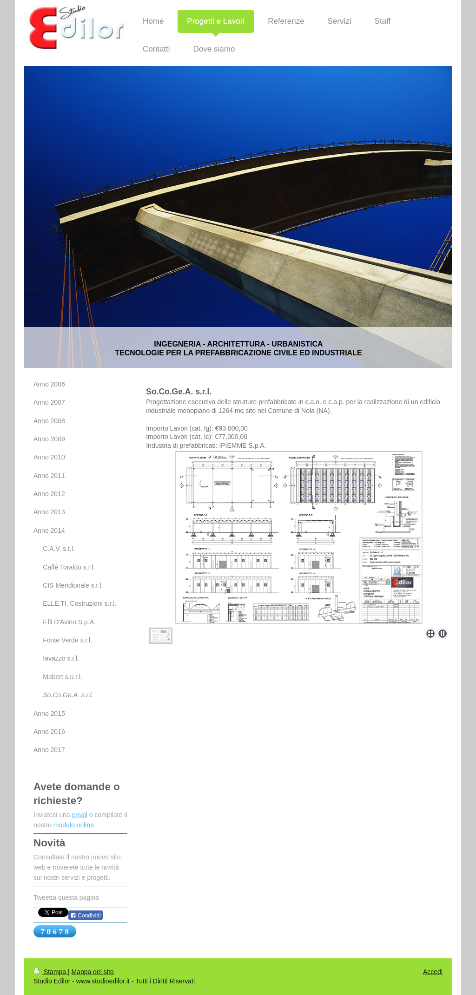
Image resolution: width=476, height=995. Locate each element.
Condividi (85, 915)
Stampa (50, 971)
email (79, 814)
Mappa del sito (93, 971)
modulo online (73, 825)
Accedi (433, 971)
